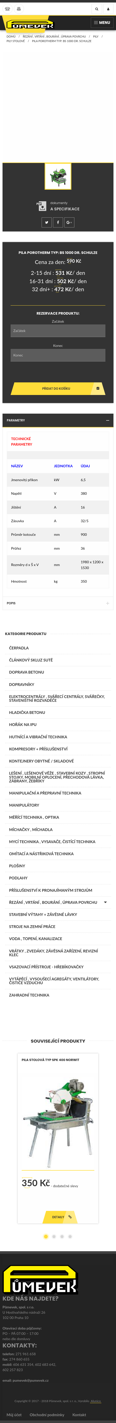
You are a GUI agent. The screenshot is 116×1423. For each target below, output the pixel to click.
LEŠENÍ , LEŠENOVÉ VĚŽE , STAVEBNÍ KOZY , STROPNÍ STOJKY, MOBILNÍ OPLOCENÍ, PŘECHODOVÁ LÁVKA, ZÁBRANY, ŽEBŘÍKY (57, 777)
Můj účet (14, 1414)
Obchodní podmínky (47, 1414)
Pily (95, 36)
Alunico (96, 1401)
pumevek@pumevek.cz (30, 1380)
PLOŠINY (17, 866)
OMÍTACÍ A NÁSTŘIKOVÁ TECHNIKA (41, 853)
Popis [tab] (58, 603)
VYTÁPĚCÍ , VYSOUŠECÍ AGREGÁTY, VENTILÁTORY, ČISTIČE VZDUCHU (54, 981)
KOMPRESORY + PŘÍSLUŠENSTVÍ (38, 749)
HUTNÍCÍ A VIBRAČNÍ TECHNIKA (38, 737)
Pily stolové (16, 41)
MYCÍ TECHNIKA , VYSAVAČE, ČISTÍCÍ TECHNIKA (52, 841)
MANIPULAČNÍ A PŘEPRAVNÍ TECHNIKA (45, 793)
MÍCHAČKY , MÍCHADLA (31, 829)
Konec (58, 345)
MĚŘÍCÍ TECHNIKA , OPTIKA (34, 817)
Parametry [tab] (58, 420)
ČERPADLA (19, 648)
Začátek (58, 321)
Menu (102, 22)
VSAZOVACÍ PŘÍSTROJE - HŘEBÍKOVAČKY (46, 967)
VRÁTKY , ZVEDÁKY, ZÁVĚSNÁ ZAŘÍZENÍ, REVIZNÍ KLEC (53, 953)
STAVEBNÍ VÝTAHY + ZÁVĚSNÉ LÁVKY (43, 914)
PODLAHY (18, 878)
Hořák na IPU (23, 724)
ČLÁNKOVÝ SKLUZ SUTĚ (31, 660)
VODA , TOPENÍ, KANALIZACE (35, 938)
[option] (58, 176)
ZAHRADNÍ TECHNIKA (29, 995)
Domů (11, 36)
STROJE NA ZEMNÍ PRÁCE (32, 926)
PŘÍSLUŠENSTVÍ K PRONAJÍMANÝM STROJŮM (50, 890)
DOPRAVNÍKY (21, 684)
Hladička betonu (27, 712)
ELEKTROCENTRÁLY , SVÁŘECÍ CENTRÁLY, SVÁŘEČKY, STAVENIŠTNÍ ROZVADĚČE (57, 698)
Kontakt (79, 1414)
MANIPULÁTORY (24, 805)
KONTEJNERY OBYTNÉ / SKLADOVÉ (41, 761)
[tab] (58, 206)
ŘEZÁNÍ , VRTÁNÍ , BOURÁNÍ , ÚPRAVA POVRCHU (54, 36)
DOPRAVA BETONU (26, 672)
